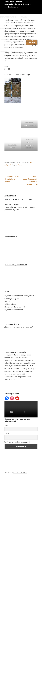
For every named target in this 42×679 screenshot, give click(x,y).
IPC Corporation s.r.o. (20, 472)
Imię (6, 425)
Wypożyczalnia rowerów (13, 309)
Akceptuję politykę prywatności (17, 442)
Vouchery (8, 376)
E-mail (6, 434)
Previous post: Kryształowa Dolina (12, 179)
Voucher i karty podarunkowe (16, 264)
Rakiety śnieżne (10, 304)
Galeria (7, 301)
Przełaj (20, 165)
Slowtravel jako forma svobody (16, 307)
